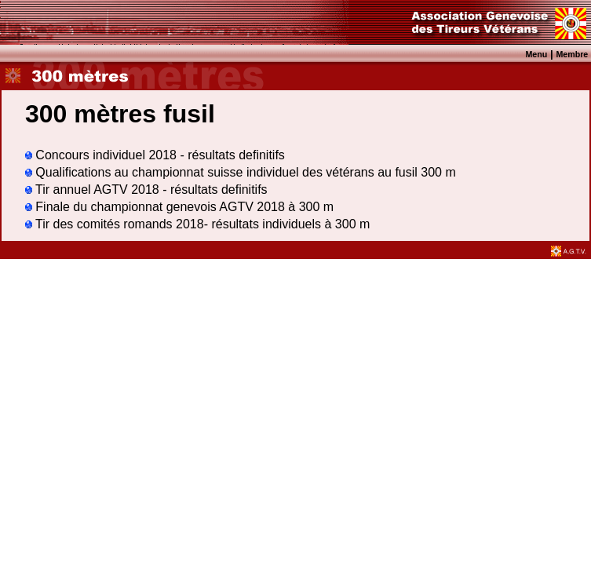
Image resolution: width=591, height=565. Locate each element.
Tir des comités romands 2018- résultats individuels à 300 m (197, 224)
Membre (572, 54)
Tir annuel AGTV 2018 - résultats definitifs (146, 189)
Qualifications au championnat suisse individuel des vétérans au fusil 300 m (240, 172)
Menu (536, 54)
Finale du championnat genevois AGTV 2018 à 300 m (179, 206)
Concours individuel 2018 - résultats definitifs (155, 155)
